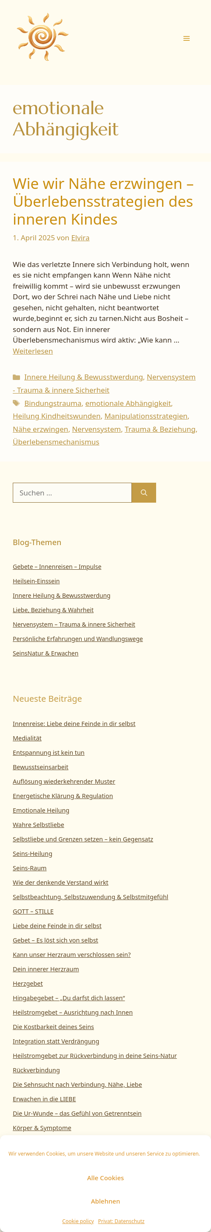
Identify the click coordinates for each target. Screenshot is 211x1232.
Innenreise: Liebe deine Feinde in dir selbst (74, 724)
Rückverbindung (36, 1070)
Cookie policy (78, 1221)
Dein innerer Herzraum (46, 969)
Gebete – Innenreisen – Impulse (57, 567)
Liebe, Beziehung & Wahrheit (53, 610)
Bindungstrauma (52, 403)
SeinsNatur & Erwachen (45, 653)
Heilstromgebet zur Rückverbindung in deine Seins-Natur (95, 1056)
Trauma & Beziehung (160, 429)
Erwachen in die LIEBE (44, 1099)
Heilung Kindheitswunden (56, 416)
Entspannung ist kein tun (49, 752)
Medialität (27, 738)
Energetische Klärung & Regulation (63, 796)
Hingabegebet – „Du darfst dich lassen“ (69, 998)
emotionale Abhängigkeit (128, 403)
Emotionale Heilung (41, 810)
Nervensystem (96, 429)
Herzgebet (28, 983)
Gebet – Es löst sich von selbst (55, 940)
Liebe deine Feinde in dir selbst (57, 926)
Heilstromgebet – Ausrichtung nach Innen (73, 1012)
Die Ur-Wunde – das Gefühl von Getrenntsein (77, 1113)
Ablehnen (105, 1201)
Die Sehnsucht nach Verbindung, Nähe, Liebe (77, 1084)
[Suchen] (144, 493)
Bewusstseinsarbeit (40, 767)
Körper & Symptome (42, 1128)
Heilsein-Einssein (36, 581)
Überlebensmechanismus (56, 442)
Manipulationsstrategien (145, 416)
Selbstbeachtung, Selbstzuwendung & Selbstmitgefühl (90, 897)
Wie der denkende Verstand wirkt (60, 882)
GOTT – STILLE (33, 911)
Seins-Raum (30, 868)
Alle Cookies (105, 1177)
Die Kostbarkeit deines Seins (53, 1027)
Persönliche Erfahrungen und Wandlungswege (78, 639)
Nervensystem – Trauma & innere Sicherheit (74, 624)
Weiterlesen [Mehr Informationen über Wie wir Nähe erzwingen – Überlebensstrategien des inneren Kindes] (33, 351)
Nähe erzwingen (40, 429)
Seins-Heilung (32, 853)
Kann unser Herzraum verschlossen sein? (72, 955)
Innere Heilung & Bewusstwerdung (83, 377)
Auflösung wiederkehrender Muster (64, 781)
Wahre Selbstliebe (38, 825)
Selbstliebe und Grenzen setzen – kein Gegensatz (83, 839)
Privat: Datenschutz (121, 1221)
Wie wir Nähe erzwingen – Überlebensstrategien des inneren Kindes (103, 201)
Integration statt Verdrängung (56, 1041)
